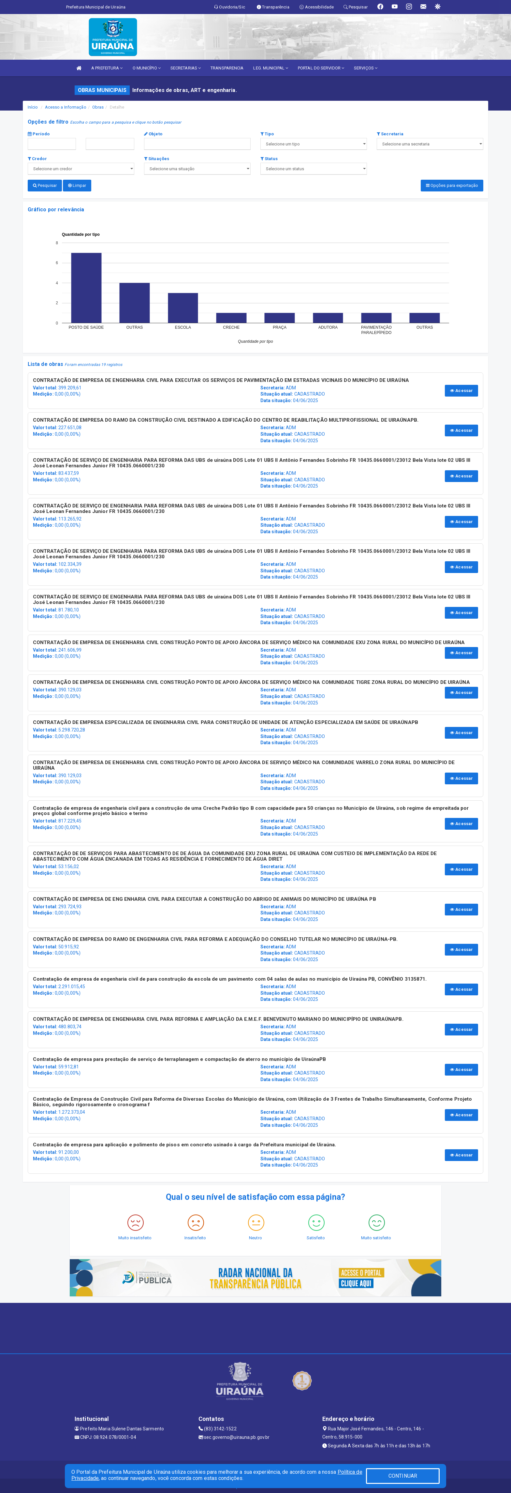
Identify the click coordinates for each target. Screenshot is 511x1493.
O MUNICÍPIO (147, 68)
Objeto (153, 133)
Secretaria (390, 133)
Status (269, 158)
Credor (37, 158)
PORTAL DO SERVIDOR (321, 68)
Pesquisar (45, 185)
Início (33, 107)
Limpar (77, 185)
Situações (156, 158)
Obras (98, 107)
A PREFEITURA (107, 68)
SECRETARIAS (185, 68)
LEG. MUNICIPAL (270, 68)
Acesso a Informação (65, 107)
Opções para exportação (452, 185)
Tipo (267, 133)
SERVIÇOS (365, 68)
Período (39, 133)
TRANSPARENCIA (227, 68)
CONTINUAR (402, 1476)
